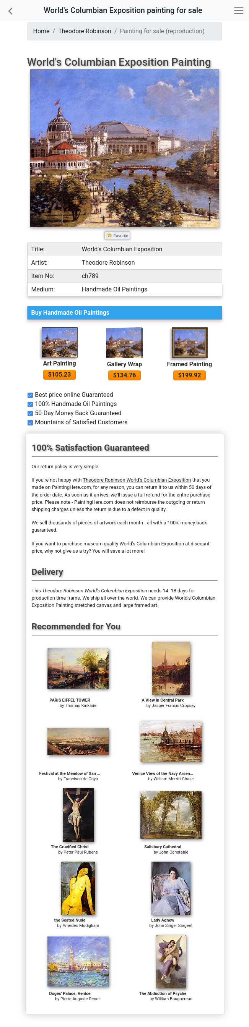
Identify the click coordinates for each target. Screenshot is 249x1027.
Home (41, 31)
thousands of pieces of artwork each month (95, 523)
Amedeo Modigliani (81, 925)
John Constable (174, 852)
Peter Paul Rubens (80, 852)
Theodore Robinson (84, 31)
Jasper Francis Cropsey (173, 705)
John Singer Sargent (174, 925)
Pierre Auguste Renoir (80, 998)
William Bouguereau (173, 998)
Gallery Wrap (124, 364)
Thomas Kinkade (80, 705)
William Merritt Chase (174, 778)
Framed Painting (189, 364)
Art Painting (59, 363)
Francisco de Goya (80, 778)
